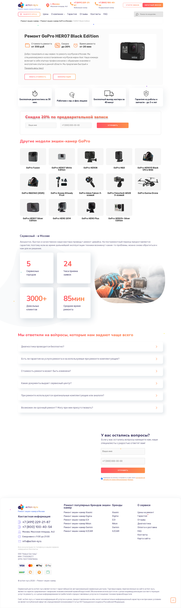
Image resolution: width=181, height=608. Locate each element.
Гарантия (72, 14)
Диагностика (144, 523)
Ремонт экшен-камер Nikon (77, 523)
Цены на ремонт (146, 512)
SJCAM (115, 531)
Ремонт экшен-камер (30, 21)
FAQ (105, 14)
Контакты (96, 14)
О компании (57, 14)
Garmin (115, 527)
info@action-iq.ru (32, 541)
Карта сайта (144, 538)
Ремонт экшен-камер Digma (78, 516)
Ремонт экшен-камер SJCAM (78, 531)
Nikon (115, 523)
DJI (113, 520)
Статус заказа (132, 5)
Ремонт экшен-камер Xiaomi (78, 512)
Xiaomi (115, 512)
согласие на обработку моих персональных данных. (124, 478)
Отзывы (84, 14)
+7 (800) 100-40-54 (37, 527)
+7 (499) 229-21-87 (36, 522)
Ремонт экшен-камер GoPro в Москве (56, 21)
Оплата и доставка (147, 527)
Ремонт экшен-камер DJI (76, 520)
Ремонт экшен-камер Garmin (78, 527)
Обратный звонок (153, 5)
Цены (45, 14)
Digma (115, 516)
